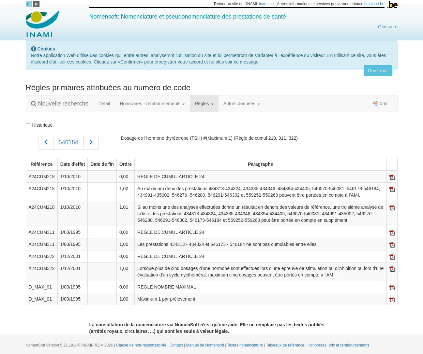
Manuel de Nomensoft (205, 345)
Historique (39, 125)
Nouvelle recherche (60, 103)
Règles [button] (204, 103)
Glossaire (387, 26)
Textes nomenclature (245, 345)
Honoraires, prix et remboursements (339, 345)
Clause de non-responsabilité (141, 345)
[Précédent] (45, 142)
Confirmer (378, 70)
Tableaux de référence (286, 345)
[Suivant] (91, 142)
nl (28, 4)
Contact (177, 345)
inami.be (266, 4)
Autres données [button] (241, 103)
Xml (380, 103)
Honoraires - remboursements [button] (152, 103)
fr (36, 4)
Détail (104, 103)
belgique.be (374, 4)
